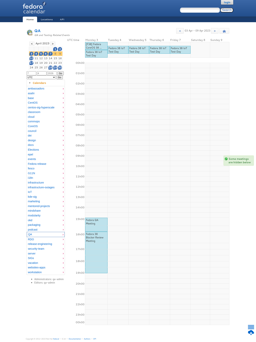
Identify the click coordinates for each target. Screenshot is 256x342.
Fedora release (37, 163)
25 (36, 67)
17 (31, 63)
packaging (34, 224)
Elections (33, 149)
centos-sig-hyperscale (41, 107)
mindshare (34, 210)
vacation (33, 262)
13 (46, 58)
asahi (31, 93)
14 (50, 58)
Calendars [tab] (37, 82)
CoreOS (33, 126)
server (32, 253)
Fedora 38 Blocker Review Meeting (95, 237)
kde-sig (32, 196)
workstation (35, 272)
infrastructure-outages (41, 187)
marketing (34, 201)
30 (60, 67)
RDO (31, 239)
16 (60, 58)
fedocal (56, 339)
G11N (31, 173)
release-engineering (40, 243)
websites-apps (36, 267)
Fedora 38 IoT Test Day (94, 53)
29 (55, 67)
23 (60, 63)
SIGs (31, 258)
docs (31, 144)
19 (41, 63)
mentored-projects (39, 206)
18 (36, 63)
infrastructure (36, 182)
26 (41, 67)
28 (50, 67)
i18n (30, 177)
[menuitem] (46, 88)
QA (37, 30)
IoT (30, 191)
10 (31, 58)
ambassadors (36, 88)
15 (55, 58)
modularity (34, 215)
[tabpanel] (46, 180)
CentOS (33, 102)
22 (55, 63)
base (31, 98)
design (32, 140)
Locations (47, 19)
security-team (36, 248)
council (32, 130)
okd (30, 220)
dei (30, 135)
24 (31, 67)
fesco (31, 168)
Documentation (75, 339)
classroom (34, 112)
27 (46, 67)
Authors (87, 339)
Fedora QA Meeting (92, 221)
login (227, 2)
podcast (33, 229)
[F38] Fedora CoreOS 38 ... (94, 45)
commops (34, 121)
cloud (31, 116)
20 (46, 63)
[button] (180, 31)
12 (41, 58)
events (32, 159)
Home (29, 19)
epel (30, 154)
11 (36, 58)
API (62, 19)
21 (50, 63)
